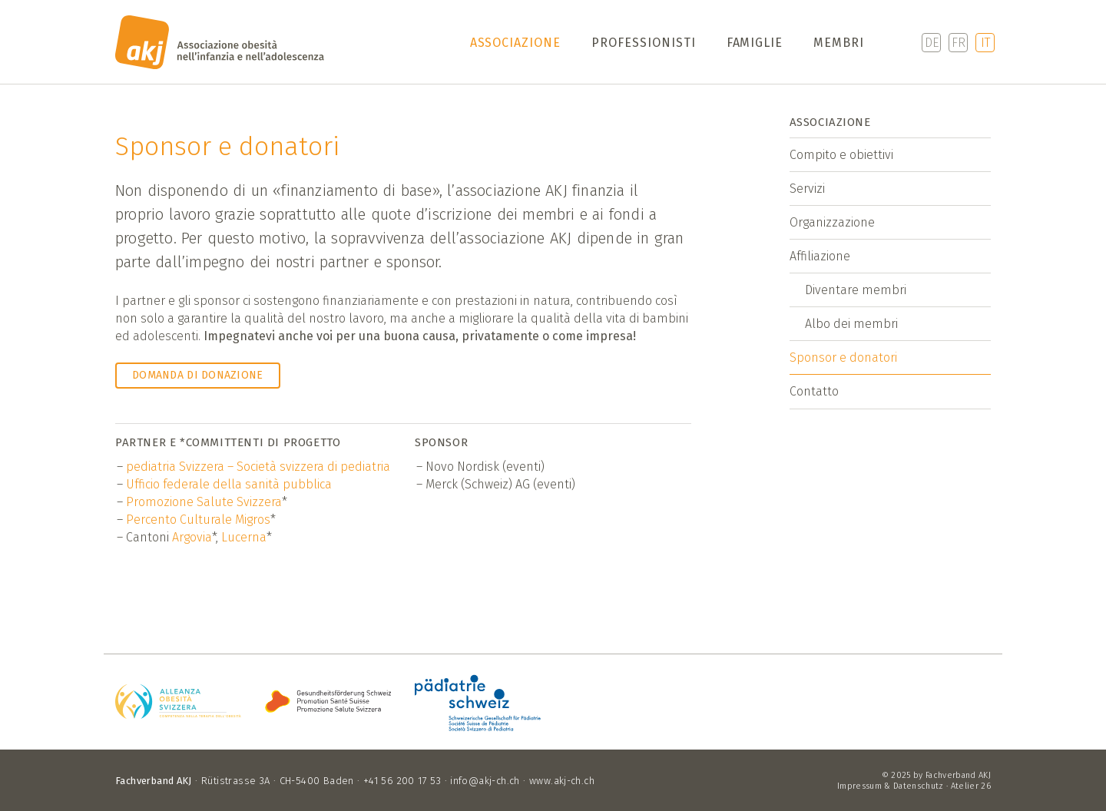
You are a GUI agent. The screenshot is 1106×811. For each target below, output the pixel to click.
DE (932, 42)
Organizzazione (832, 222)
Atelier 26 (971, 786)
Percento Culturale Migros (198, 519)
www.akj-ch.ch (561, 780)
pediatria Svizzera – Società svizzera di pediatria (258, 466)
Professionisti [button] (643, 42)
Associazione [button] (515, 42)
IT (985, 42)
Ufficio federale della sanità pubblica (229, 484)
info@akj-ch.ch (484, 780)
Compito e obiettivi (841, 154)
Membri (838, 42)
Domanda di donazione (197, 375)
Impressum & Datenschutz (890, 786)
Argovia (192, 537)
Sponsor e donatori (843, 357)
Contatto (814, 391)
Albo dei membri (851, 323)
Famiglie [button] (755, 42)
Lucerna (244, 537)
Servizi (807, 188)
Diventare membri (855, 290)
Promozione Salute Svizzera (204, 502)
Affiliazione (820, 256)
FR (958, 42)
